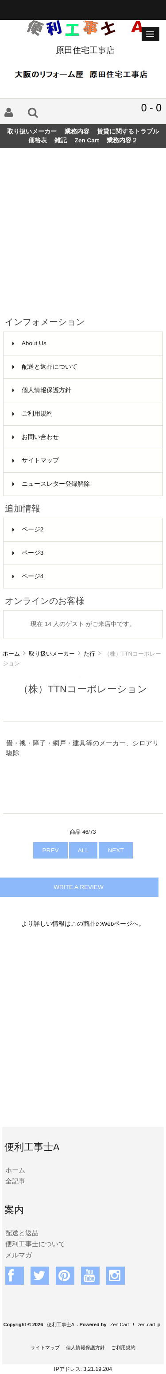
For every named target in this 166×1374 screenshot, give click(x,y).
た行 (89, 653)
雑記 (60, 140)
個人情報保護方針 (41, 390)
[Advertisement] (83, 229)
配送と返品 (22, 1233)
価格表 (37, 140)
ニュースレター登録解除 (51, 484)
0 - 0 (151, 108)
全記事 (15, 1181)
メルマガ (18, 1255)
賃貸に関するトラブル (128, 131)
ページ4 (28, 576)
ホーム (11, 653)
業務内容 (77, 131)
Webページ (117, 923)
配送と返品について (44, 366)
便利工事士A (60, 1324)
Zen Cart (87, 140)
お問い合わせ (35, 437)
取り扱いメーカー (52, 653)
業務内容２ (122, 140)
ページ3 (28, 553)
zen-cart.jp (149, 1324)
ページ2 (28, 529)
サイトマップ (35, 460)
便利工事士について (35, 1244)
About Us (29, 343)
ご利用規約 (32, 413)
